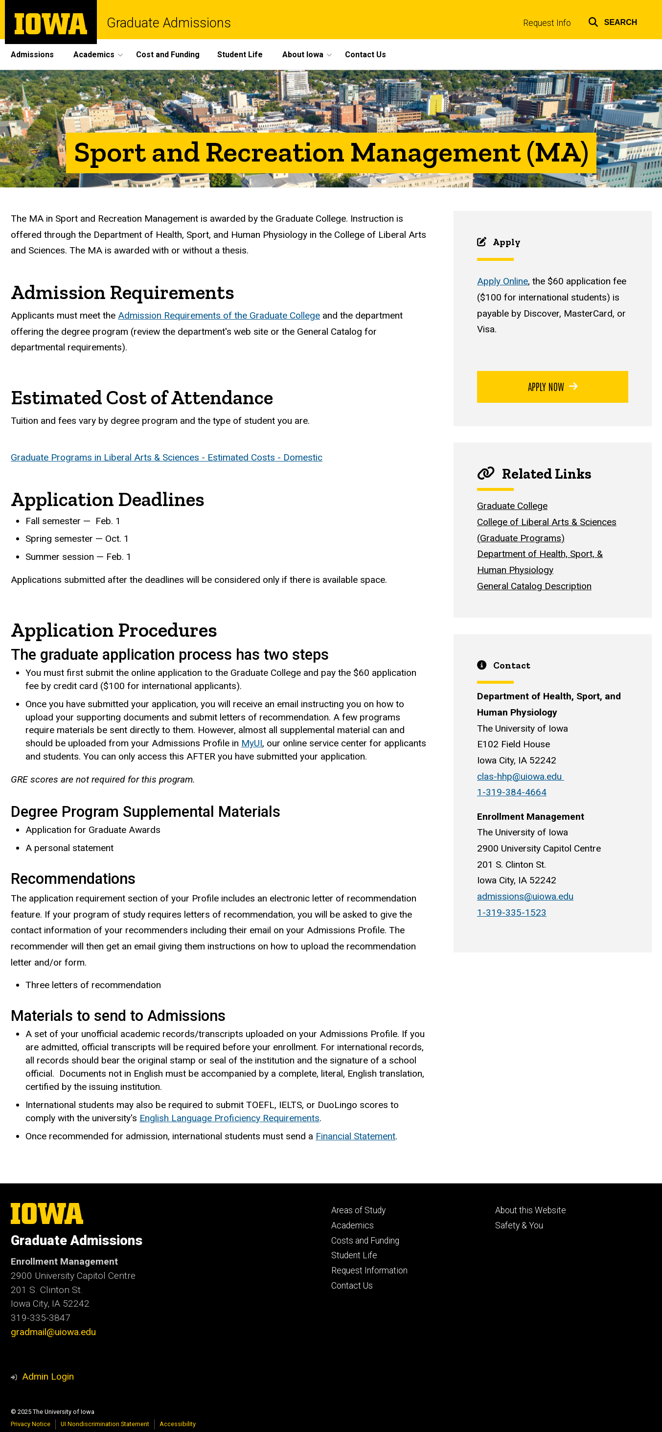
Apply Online (502, 281)
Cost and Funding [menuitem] (168, 54)
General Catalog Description (534, 586)
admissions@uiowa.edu (525, 896)
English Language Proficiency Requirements (229, 1118)
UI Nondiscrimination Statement (105, 1424)
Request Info (547, 23)
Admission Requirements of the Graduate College (219, 316)
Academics (352, 1225)
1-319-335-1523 (512, 912)
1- (512, 792)
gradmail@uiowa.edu (53, 1332)
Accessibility (178, 1424)
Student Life (354, 1255)
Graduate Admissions (169, 23)
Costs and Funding (365, 1241)
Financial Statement (355, 1136)
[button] (613, 21)
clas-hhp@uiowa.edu (520, 776)
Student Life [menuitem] (240, 54)
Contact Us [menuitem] (365, 54)
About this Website (530, 1210)
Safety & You (519, 1225)
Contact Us (352, 1286)
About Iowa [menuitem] (302, 54)
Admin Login (48, 1376)
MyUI (251, 743)
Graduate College (512, 506)
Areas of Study (358, 1210)
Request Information (369, 1270)
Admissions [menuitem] (32, 54)
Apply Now (552, 386)
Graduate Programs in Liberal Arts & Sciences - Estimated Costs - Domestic (166, 457)
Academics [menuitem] (93, 54)
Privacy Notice (30, 1424)
